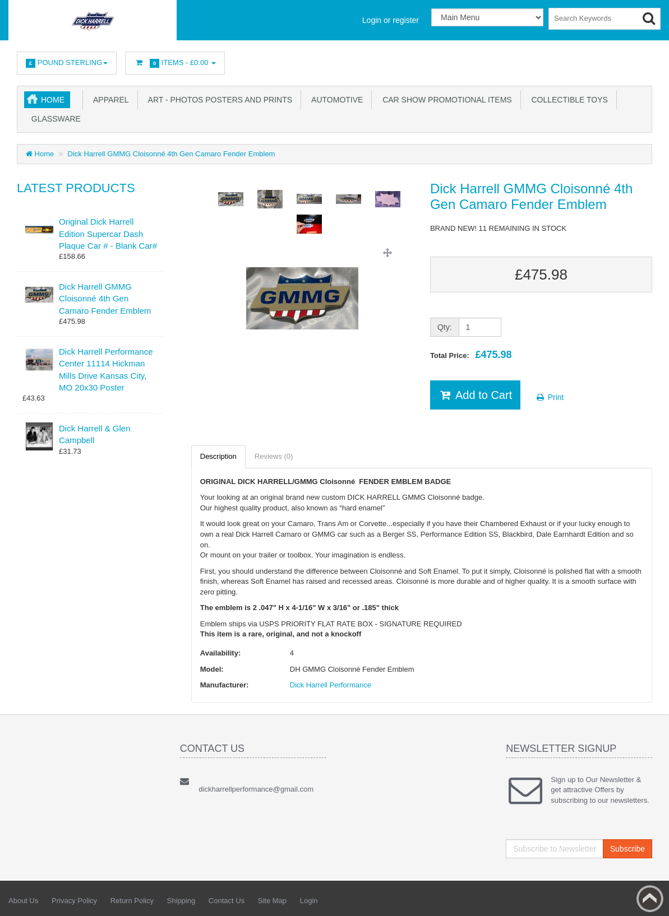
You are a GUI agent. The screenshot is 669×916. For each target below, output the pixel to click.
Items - (175, 63)
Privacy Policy (74, 900)
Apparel (109, 99)
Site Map (272, 900)
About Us (23, 900)
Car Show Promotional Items (444, 99)
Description (218, 456)
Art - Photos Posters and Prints (218, 99)
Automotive (335, 99)
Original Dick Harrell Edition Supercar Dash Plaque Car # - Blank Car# (108, 233)
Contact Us (226, 900)
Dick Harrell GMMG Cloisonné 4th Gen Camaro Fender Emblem (171, 154)
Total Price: (471, 354)
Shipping (181, 900)
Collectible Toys (567, 99)
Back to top (650, 898)
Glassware (54, 118)
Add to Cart (475, 395)
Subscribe (627, 848)
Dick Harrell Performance (330, 685)
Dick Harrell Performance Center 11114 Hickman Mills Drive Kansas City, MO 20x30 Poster (106, 369)
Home (52, 99)
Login (309, 900)
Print (550, 397)
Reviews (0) (274, 456)
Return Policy (132, 900)
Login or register (390, 20)
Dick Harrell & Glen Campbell (95, 434)
